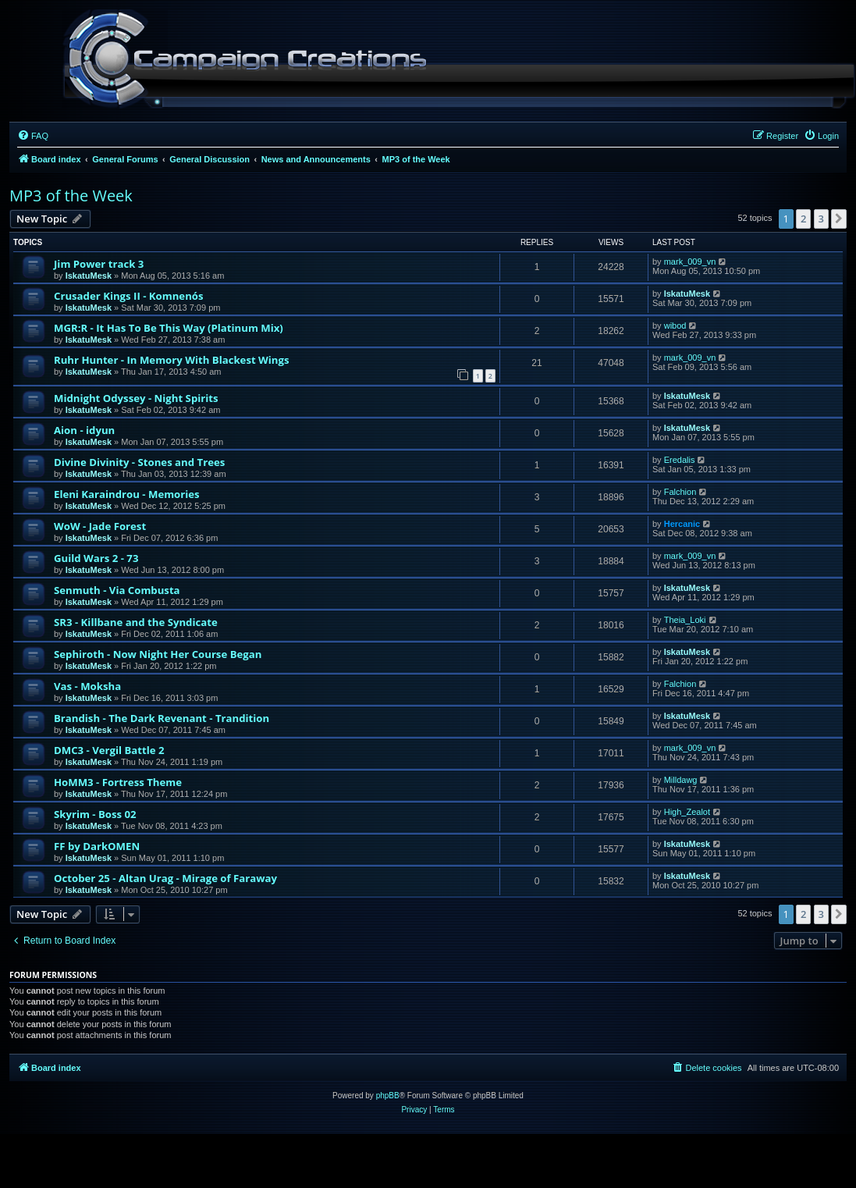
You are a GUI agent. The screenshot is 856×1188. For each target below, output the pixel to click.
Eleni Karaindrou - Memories (127, 494)
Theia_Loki (685, 619)
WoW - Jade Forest (100, 526)
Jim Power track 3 (99, 264)
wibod (675, 325)
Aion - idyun (84, 430)
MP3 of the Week (71, 195)
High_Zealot (687, 811)
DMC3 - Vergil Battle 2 (109, 750)
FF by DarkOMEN (97, 846)
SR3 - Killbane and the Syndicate (136, 622)
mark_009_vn (690, 261)
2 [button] (803, 219)
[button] (839, 218)
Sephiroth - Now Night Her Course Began (157, 654)
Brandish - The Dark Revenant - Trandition (161, 718)
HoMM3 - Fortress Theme (118, 782)
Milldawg (681, 779)
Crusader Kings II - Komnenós (129, 296)
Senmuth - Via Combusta (117, 590)
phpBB (388, 1095)
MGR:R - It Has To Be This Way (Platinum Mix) (168, 328)
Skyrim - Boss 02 (95, 814)
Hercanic (682, 523)
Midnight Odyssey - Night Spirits (136, 398)
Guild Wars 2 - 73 (96, 558)
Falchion (680, 491)
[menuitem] (32, 135)
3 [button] (821, 219)
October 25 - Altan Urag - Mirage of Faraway (165, 878)
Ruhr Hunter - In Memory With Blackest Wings (171, 360)
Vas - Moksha (87, 686)
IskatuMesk (89, 275)
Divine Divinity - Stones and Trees (139, 462)
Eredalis (679, 459)
